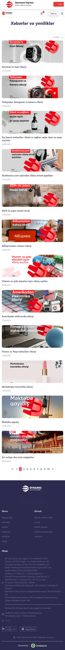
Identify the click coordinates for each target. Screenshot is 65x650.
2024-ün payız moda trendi (16, 210)
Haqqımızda (7, 517)
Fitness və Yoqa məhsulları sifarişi (19, 351)
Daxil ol (53, 13)
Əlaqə (4, 541)
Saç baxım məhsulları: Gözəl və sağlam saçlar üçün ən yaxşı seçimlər (32, 139)
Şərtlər (37, 522)
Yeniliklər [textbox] (56, 37)
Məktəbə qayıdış (10, 422)
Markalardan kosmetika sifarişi (17, 386)
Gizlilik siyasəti (40, 527)
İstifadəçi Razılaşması (43, 531)
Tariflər (5, 527)
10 (48, 469)
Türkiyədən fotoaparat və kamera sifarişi (22, 102)
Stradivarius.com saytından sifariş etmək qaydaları (27, 175)
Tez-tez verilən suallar (43, 517)
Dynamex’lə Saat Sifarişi (14, 66)
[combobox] (57, 37)
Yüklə (60, 4)
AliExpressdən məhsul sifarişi (17, 246)
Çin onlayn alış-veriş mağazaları (18, 457)
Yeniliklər (6, 536)
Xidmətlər (6, 522)
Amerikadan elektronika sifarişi (18, 316)
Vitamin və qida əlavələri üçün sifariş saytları (25, 281)
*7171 (8, 620)
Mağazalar (6, 531)
